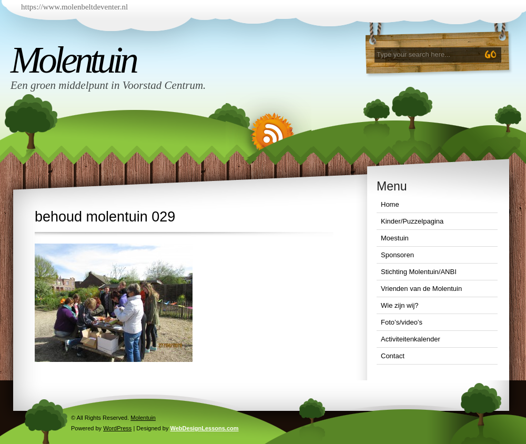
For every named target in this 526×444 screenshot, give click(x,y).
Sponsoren (397, 255)
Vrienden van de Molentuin (421, 288)
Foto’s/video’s (401, 322)
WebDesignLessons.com (204, 428)
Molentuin (73, 59)
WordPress (117, 428)
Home (390, 204)
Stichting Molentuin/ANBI (419, 272)
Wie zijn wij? (400, 305)
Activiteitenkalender (410, 339)
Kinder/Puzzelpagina (412, 221)
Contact (392, 356)
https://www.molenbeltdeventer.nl (74, 7)
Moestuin (395, 238)
